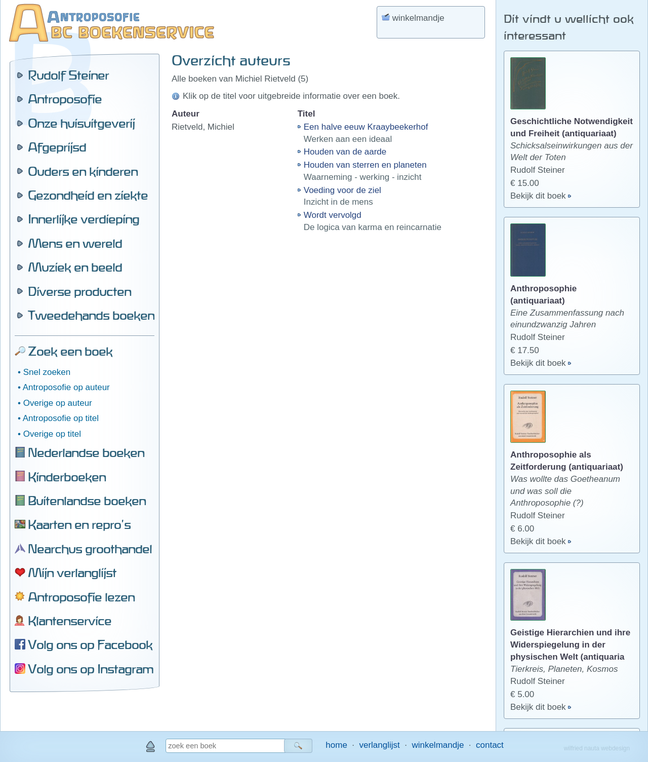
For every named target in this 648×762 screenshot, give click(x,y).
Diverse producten (79, 291)
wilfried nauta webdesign (597, 748)
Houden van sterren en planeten (365, 165)
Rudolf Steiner (68, 75)
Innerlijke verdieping (83, 219)
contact (490, 745)
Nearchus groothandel (90, 549)
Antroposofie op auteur (66, 387)
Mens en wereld (75, 243)
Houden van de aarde (345, 152)
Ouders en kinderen (83, 171)
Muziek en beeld (75, 267)
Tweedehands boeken (91, 315)
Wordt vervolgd (332, 215)
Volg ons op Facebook (90, 644)
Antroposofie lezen (81, 597)
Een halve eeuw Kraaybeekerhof (366, 127)
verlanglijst (379, 745)
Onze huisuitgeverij (81, 123)
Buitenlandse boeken (87, 500)
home (336, 745)
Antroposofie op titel (61, 418)
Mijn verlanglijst (72, 572)
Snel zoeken (47, 372)
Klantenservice (69, 621)
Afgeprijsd (57, 147)
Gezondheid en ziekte (88, 195)
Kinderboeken (67, 477)
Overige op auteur (57, 403)
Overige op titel (52, 434)
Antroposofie (65, 99)
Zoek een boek (70, 351)
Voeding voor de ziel (342, 190)
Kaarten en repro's (79, 524)
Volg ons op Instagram (90, 669)
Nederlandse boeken (86, 452)
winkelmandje (438, 745)
